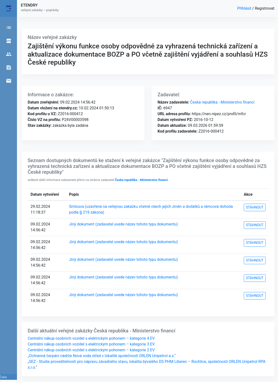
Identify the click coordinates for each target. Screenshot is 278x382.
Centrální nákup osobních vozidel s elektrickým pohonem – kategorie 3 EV (91, 344)
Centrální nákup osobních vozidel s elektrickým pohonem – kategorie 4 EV (91, 338)
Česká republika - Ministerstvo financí (221, 102)
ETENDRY (29, 5)
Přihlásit (244, 8)
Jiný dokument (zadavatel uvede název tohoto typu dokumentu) (123, 224)
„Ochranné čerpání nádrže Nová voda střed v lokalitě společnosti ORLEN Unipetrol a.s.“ (102, 355)
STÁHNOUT (254, 207)
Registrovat (264, 8)
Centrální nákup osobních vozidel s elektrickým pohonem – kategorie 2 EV (91, 350)
